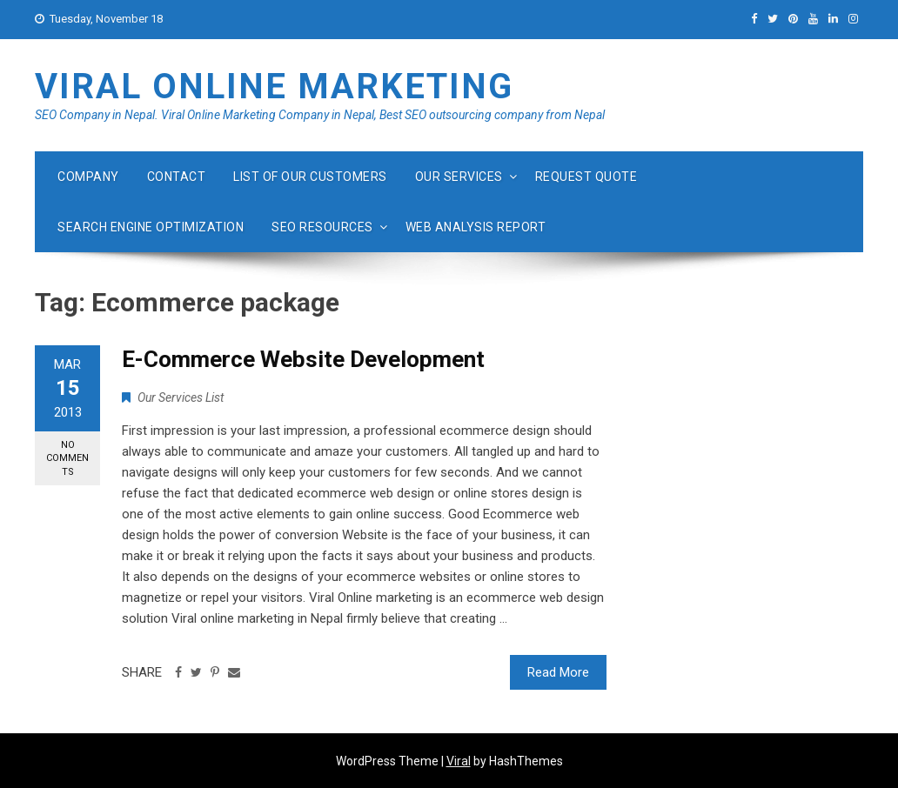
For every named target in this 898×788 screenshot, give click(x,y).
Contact (176, 177)
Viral (458, 761)
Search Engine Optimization (150, 227)
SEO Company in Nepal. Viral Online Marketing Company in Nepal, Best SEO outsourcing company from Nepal (320, 115)
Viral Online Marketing (274, 86)
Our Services (459, 177)
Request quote (586, 177)
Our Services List (180, 397)
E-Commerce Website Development (303, 359)
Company (88, 177)
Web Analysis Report (475, 227)
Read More (558, 672)
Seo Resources (322, 227)
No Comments (67, 458)
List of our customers (310, 177)
